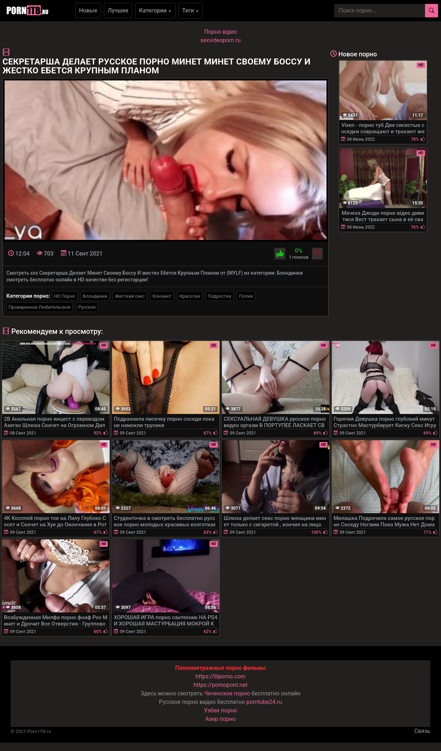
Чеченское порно (227, 693)
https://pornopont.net (220, 685)
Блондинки (95, 296)
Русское (87, 307)
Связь (422, 731)
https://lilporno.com (221, 676)
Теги (190, 10)
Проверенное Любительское (40, 307)
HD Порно (64, 296)
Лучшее (118, 10)
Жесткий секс (130, 296)
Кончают (162, 296)
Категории (155, 10)
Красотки (189, 296)
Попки (246, 296)
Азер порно (220, 719)
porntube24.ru (264, 702)
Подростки (219, 296)
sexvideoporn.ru (220, 40)
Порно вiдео (220, 31)
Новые (88, 10)
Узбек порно (220, 710)
